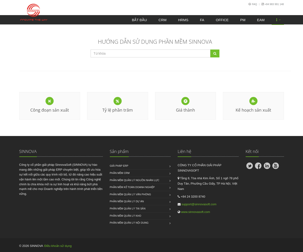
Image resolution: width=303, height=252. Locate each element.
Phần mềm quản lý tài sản (128, 208)
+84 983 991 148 (274, 4)
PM (242, 20)
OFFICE (222, 20)
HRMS (183, 20)
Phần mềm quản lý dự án (127, 201)
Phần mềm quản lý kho (125, 215)
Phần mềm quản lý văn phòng (130, 194)
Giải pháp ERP (119, 165)
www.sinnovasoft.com (195, 212)
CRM (162, 20)
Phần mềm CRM (120, 173)
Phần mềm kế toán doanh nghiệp (132, 187)
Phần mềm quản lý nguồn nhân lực (134, 180)
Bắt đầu (139, 20)
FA (202, 20)
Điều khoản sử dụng (58, 246)
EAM (261, 20)
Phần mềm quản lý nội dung (129, 222)
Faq (254, 4)
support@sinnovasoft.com (199, 204)
